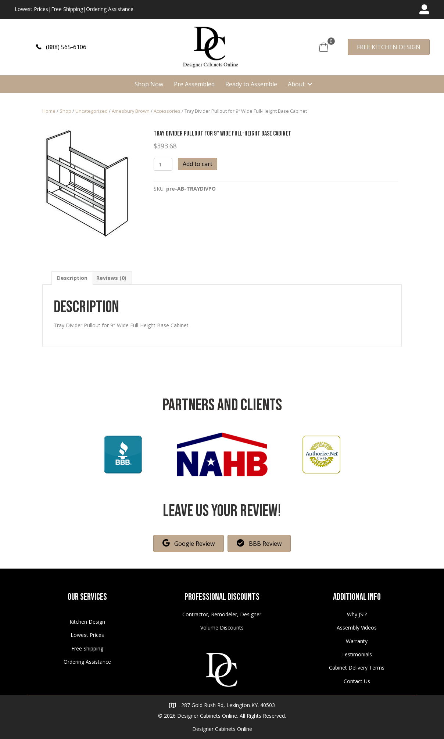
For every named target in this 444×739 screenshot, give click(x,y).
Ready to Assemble (251, 84)
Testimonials (356, 654)
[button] (61, 47)
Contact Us (357, 681)
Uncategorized (91, 111)
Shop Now (149, 84)
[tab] (72, 277)
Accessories (167, 111)
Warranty (357, 641)
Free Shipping (67, 9)
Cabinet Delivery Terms (356, 667)
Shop (65, 111)
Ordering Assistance (109, 9)
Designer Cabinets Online (222, 728)
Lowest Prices (31, 9)
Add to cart (197, 164)
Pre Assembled (194, 84)
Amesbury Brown (131, 111)
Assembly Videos (357, 627)
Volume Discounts (222, 627)
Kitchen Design (87, 621)
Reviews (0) (111, 277)
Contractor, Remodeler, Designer (221, 614)
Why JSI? (357, 614)
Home (49, 111)
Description (72, 277)
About (296, 84)
